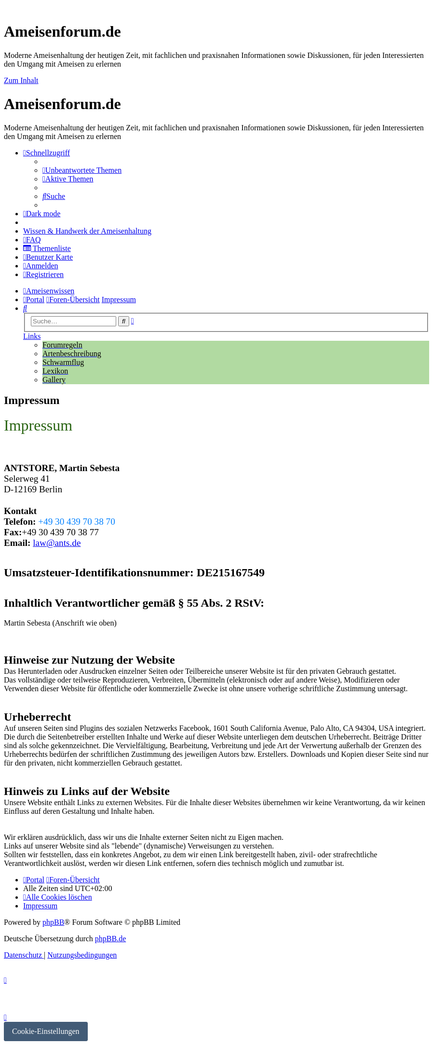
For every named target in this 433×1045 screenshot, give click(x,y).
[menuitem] (82, 170)
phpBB (53, 922)
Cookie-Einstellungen (46, 1031)
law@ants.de (57, 543)
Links (32, 336)
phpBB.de (110, 938)
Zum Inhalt (21, 80)
